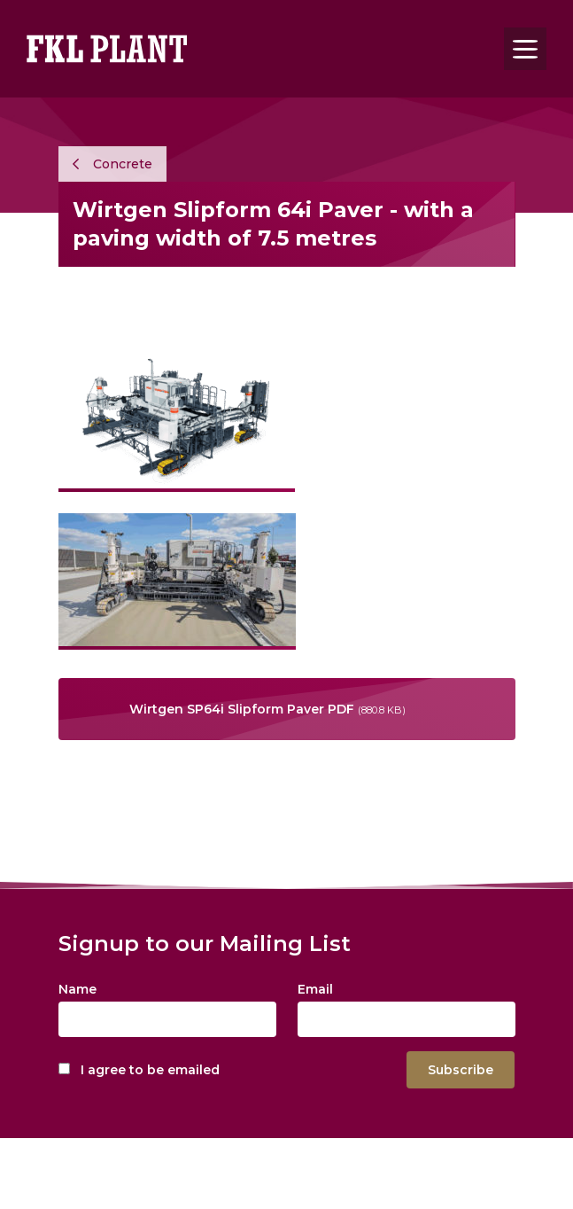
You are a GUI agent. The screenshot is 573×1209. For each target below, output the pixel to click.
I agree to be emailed (150, 1070)
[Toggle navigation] (525, 48)
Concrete (112, 164)
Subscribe (460, 1070)
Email (315, 989)
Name (77, 989)
